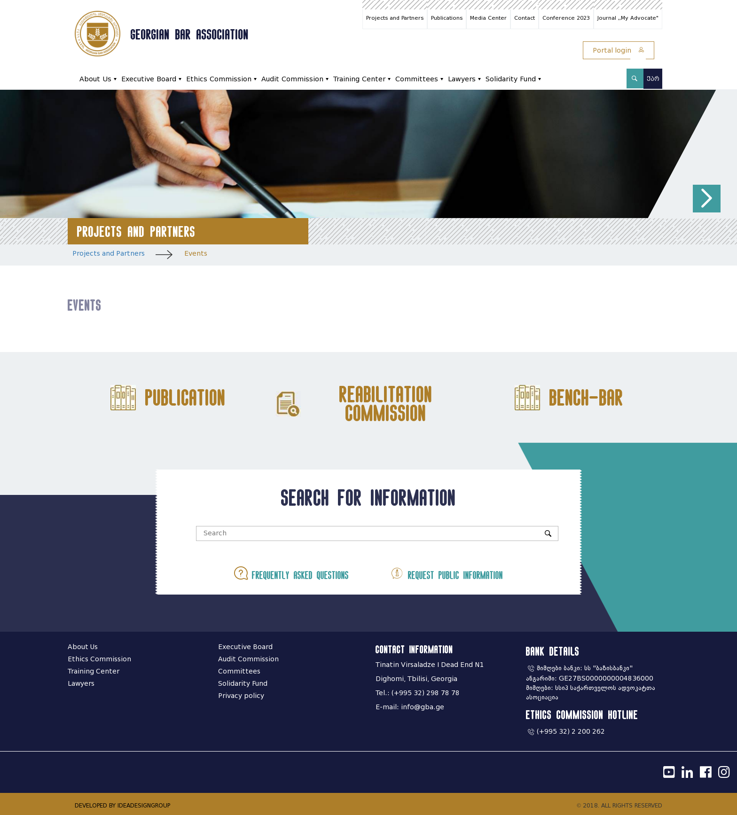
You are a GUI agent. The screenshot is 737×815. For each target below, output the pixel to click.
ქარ (653, 78)
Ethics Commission (218, 79)
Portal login (618, 51)
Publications (447, 18)
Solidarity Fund (511, 79)
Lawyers (462, 79)
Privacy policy (241, 696)
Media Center (488, 18)
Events (195, 254)
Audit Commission (292, 79)
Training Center (359, 79)
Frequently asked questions (291, 573)
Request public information (446, 573)
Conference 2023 (566, 18)
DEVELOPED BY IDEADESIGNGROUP (122, 805)
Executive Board (148, 79)
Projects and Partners (394, 18)
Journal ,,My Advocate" (628, 18)
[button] (707, 198)
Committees (416, 79)
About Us (95, 79)
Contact (524, 18)
